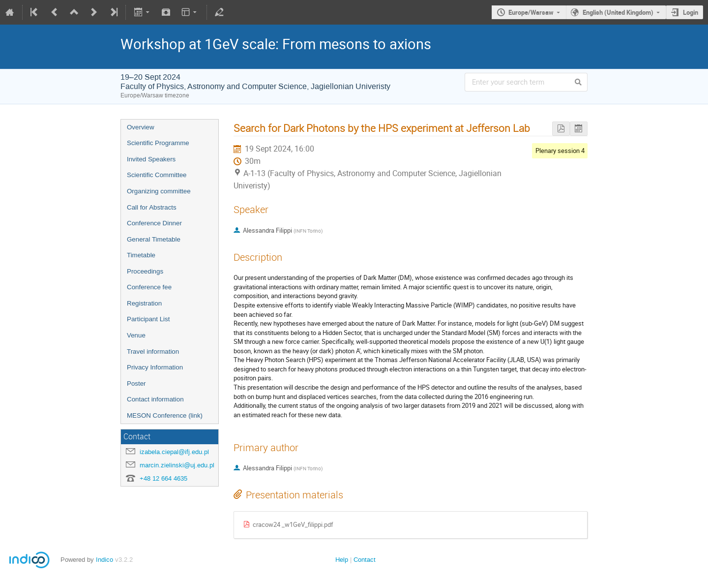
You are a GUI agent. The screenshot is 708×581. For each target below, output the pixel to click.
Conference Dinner (154, 223)
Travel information (153, 351)
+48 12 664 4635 (163, 478)
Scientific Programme (158, 143)
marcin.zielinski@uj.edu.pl (177, 465)
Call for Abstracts (152, 207)
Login (690, 12)
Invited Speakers (151, 159)
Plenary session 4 (560, 150)
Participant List (148, 319)
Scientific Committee (156, 175)
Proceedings (145, 271)
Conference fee (149, 287)
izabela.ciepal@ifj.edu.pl (174, 452)
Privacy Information (155, 367)
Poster (136, 383)
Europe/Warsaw (531, 12)
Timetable (141, 255)
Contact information (155, 399)
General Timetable (153, 239)
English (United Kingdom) (618, 12)
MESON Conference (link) (165, 415)
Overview (140, 127)
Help (341, 559)
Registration (144, 303)
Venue (136, 335)
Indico (104, 559)
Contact (365, 559)
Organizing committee (159, 191)
